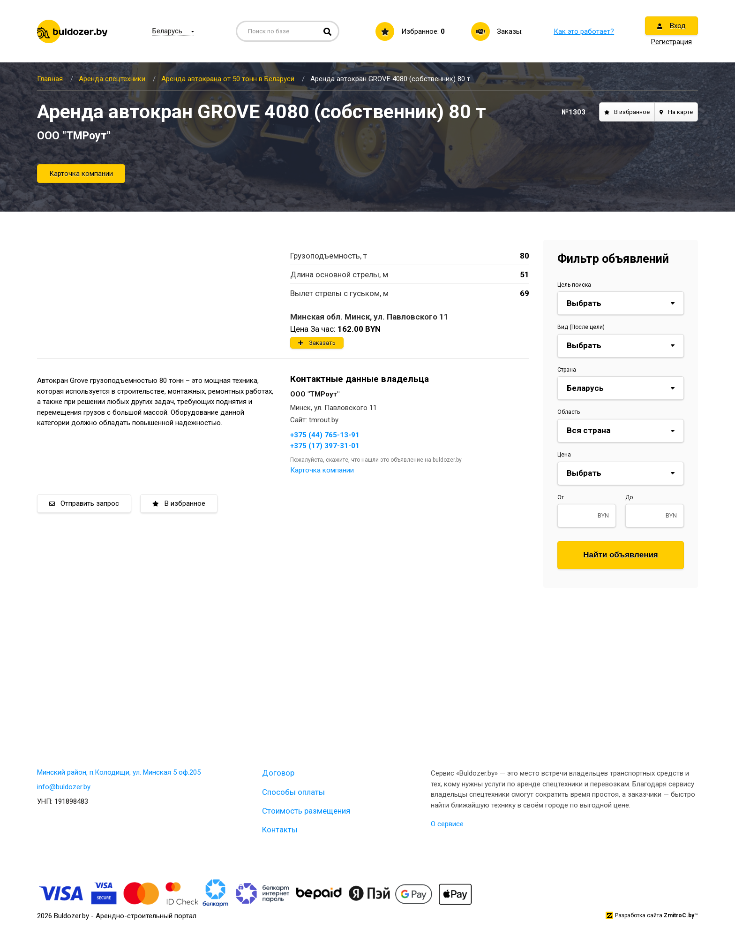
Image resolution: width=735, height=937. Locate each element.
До (629, 497)
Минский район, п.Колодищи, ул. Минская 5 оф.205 (119, 772)
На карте (676, 111)
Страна (566, 369)
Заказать (317, 342)
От (560, 497)
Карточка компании (81, 173)
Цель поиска (574, 285)
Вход (671, 26)
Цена (564, 454)
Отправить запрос (84, 503)
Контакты (280, 829)
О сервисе (447, 824)
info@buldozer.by (63, 787)
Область (568, 412)
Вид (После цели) (581, 327)
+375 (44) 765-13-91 (325, 435)
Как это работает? (584, 31)
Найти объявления (620, 554)
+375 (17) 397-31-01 (325, 446)
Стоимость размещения (306, 810)
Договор (278, 772)
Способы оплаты (293, 792)
